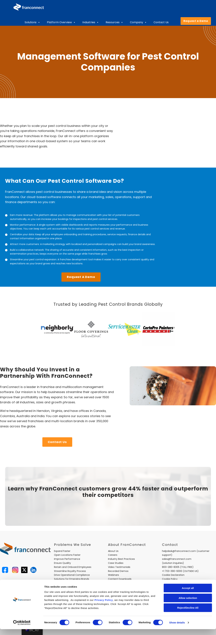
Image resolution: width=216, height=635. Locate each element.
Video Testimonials (119, 567)
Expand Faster (62, 551)
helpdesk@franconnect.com (179, 551)
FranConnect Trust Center (123, 583)
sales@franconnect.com (176, 559)
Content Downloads (119, 579)
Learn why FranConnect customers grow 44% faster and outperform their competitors (108, 492)
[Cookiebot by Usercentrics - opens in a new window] (22, 628)
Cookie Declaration (173, 575)
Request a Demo (195, 21)
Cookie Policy (170, 579)
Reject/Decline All (187, 613)
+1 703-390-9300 (172, 571)
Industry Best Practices (121, 559)
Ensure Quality (62, 563)
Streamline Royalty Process (70, 571)
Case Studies (115, 563)
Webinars (113, 575)
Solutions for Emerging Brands (71, 579)
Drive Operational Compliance (72, 575)
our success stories (85, 416)
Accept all (188, 593)
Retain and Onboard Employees (72, 567)
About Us (113, 551)
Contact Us (161, 22)
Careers (112, 555)
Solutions (32, 22)
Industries (90, 22)
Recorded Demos (118, 571)
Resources (114, 22)
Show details (177, 628)
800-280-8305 (170, 567)
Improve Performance (67, 559)
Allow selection (188, 603)
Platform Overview (61, 22)
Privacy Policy (103, 605)
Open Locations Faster (67, 555)
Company (138, 22)
